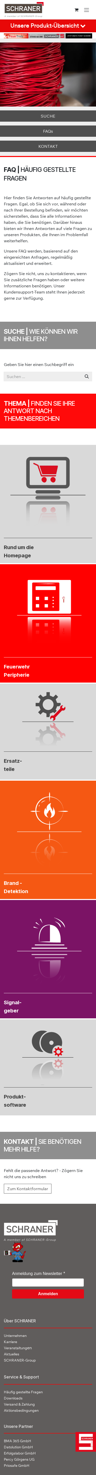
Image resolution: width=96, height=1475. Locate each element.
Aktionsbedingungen (21, 1410)
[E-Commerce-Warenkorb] (76, 10)
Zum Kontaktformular (27, 1188)
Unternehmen (15, 1335)
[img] (84, 1441)
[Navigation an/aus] (86, 9)
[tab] (48, 25)
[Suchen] (86, 376)
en (18, 1347)
